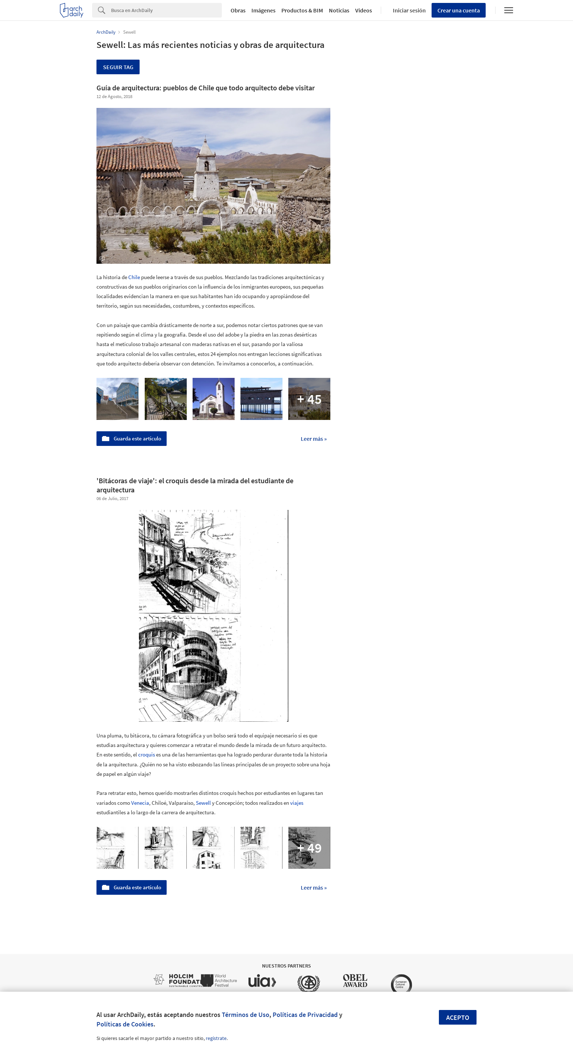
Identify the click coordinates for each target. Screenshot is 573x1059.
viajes (296, 802)
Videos (363, 10)
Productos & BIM (302, 10)
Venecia (140, 802)
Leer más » (314, 438)
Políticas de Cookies (124, 1024)
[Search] (166, 10)
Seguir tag (118, 67)
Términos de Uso (245, 1014)
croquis (146, 754)
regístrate (216, 1038)
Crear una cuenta (458, 10)
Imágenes (263, 10)
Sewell (203, 802)
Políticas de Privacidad (305, 1014)
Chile (134, 277)
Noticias (339, 10)
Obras (238, 10)
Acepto (457, 1017)
